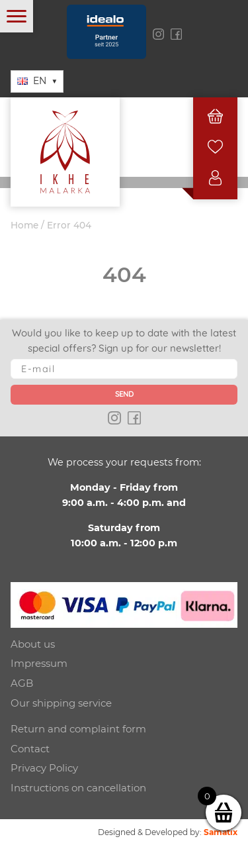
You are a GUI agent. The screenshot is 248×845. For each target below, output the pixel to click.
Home (24, 225)
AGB (22, 683)
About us (33, 644)
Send (124, 394)
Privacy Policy (44, 768)
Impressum (39, 663)
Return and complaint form (78, 728)
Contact (30, 748)
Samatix (220, 832)
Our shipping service (61, 703)
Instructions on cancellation (78, 787)
